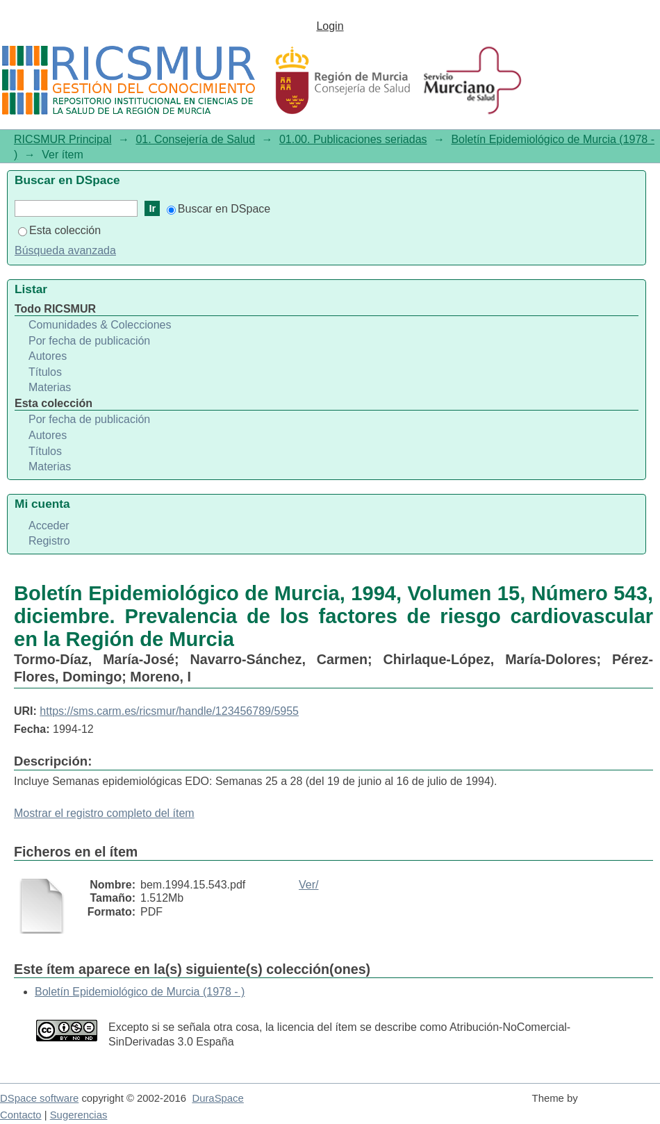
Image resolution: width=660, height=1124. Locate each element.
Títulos (45, 372)
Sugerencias (79, 1115)
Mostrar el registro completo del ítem (104, 813)
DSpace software (39, 1098)
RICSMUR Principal (62, 139)
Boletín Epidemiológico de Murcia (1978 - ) (140, 992)
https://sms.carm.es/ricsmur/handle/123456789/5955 (169, 711)
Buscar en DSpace (218, 209)
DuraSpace (217, 1098)
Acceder (48, 525)
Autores (47, 356)
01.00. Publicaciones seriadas (353, 139)
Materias (49, 387)
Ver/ (308, 885)
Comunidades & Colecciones (99, 325)
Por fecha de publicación (89, 341)
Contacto (21, 1115)
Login (329, 26)
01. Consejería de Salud (195, 139)
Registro (49, 541)
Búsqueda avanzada (65, 250)
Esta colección (59, 230)
